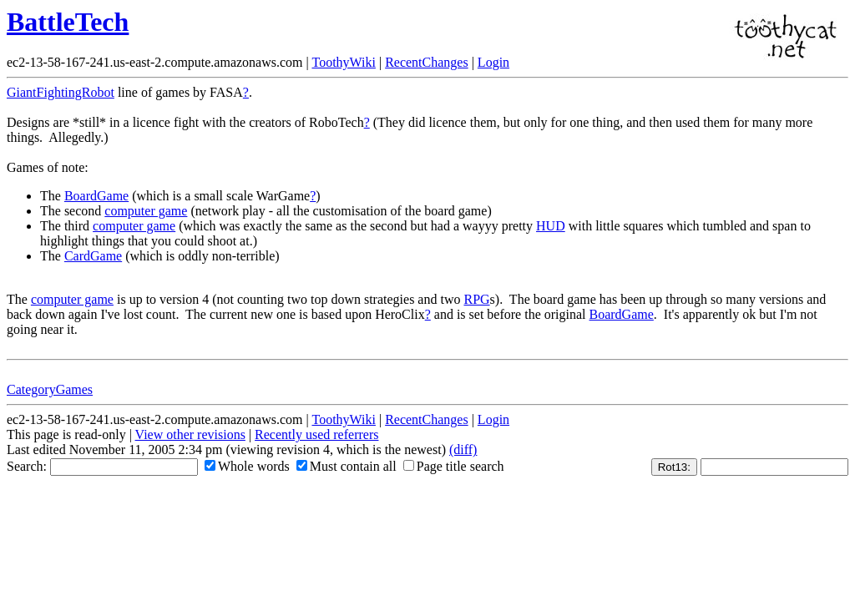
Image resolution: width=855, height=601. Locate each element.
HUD (550, 226)
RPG (476, 299)
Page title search (453, 466)
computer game (145, 211)
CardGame (93, 256)
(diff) (463, 449)
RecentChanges (426, 62)
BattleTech (68, 22)
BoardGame (96, 196)
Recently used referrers (316, 434)
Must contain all (346, 466)
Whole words (247, 466)
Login (493, 62)
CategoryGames (50, 389)
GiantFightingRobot (60, 92)
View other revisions (190, 434)
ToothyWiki (343, 62)
